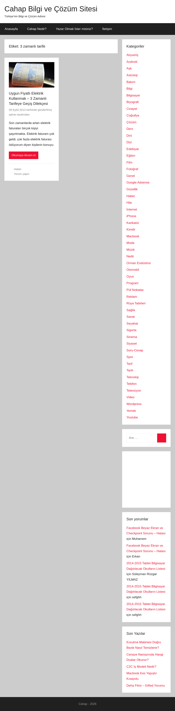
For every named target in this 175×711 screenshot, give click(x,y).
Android (132, 62)
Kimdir (131, 229)
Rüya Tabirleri (136, 303)
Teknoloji (133, 377)
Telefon (132, 384)
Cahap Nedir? (36, 29)
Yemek (131, 411)
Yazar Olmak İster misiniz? (74, 29)
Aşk (129, 68)
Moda (130, 243)
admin (12, 114)
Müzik (131, 249)
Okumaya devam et (24, 155)
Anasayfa (11, 29)
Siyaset (132, 343)
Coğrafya (133, 115)
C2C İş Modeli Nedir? (141, 666)
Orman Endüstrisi (139, 263)
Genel (131, 176)
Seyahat (132, 323)
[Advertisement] (151, 479)
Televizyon (134, 390)
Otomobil (133, 269)
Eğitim (131, 155)
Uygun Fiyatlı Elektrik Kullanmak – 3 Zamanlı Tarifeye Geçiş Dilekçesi (28, 98)
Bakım (131, 82)
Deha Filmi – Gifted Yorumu (146, 685)
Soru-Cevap (135, 350)
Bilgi (129, 88)
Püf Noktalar (135, 290)
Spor (130, 357)
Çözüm (131, 122)
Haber (18, 169)
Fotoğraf (132, 169)
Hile (129, 202)
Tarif (129, 364)
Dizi (129, 142)
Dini (129, 135)
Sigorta (131, 330)
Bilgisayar (133, 95)
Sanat (131, 316)
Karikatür (133, 223)
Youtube (132, 417)
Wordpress (134, 404)
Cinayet (132, 109)
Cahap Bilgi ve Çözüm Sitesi (50, 9)
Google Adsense (138, 182)
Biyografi (133, 102)
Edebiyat (133, 149)
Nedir (130, 256)
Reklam (132, 296)
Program (133, 283)
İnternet (132, 209)
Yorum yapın (21, 173)
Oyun (130, 276)
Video (130, 397)
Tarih (130, 370)
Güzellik (132, 189)
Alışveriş (132, 55)
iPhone (131, 216)
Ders (130, 129)
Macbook (133, 236)
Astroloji (132, 75)
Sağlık (131, 310)
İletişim (107, 29)
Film (129, 162)
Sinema (132, 337)
